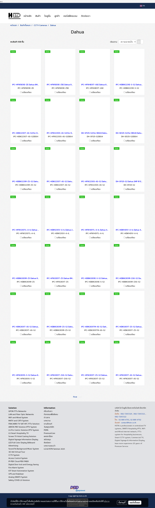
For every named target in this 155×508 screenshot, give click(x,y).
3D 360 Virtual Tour (16, 452)
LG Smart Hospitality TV (18, 433)
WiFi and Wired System (18, 417)
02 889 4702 (135, 419)
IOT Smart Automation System (21, 470)
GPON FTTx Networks (17, 411)
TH (142, 5)
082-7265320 (127, 413)
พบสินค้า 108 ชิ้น (17, 41)
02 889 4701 (124, 419)
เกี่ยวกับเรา (48, 411)
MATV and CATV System (18, 420)
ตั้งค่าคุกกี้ (122, 502)
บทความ (47, 420)
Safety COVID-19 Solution (19, 480)
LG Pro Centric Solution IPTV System (23, 430)
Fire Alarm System (16, 467)
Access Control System (17, 458)
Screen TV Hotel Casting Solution (22, 436)
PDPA (46, 430)
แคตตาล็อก (48, 436)
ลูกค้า (57, 16)
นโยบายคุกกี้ (30, 504)
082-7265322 (120, 416)
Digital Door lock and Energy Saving (23, 464)
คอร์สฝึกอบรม (70, 16)
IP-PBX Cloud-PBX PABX (18, 461)
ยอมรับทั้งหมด (135, 502)
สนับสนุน (47, 439)
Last (80, 396)
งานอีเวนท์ (48, 423)
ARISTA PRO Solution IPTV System (22, 427)
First (75, 396)
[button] (94, 16)
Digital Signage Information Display (23, 439)
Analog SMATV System (17, 477)
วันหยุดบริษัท (49, 427)
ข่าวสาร (47, 417)
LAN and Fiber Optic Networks (21, 414)
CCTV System (13, 455)
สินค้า (38, 16)
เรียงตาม (114, 41)
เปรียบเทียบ (26, 92)
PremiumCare (49, 433)
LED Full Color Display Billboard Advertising (21, 444)
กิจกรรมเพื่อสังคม (51, 414)
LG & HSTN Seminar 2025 (54, 449)
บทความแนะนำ (49, 445)
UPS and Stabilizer (16, 474)
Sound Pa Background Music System (23, 448)
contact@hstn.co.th (128, 422)
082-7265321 (139, 413)
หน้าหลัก (27, 16)
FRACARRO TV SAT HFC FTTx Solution (23, 423)
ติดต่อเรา (85, 16)
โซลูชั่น (47, 16)
